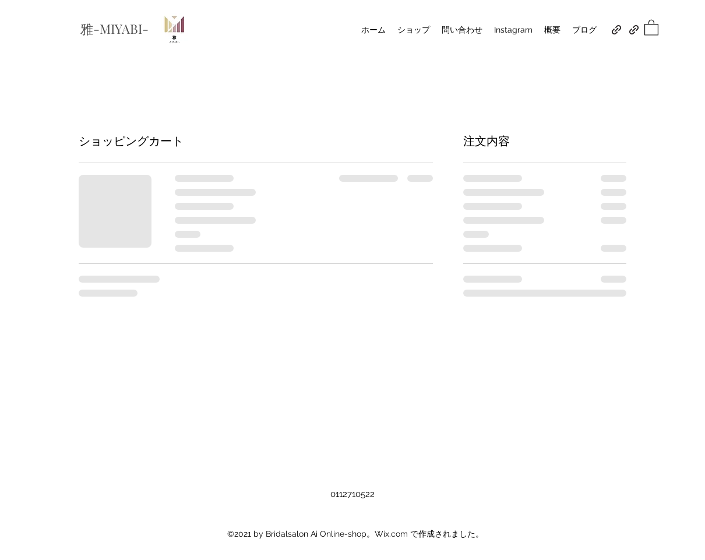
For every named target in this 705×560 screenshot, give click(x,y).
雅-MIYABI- (115, 28)
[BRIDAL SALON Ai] (616, 30)
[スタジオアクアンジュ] (634, 30)
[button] (651, 27)
